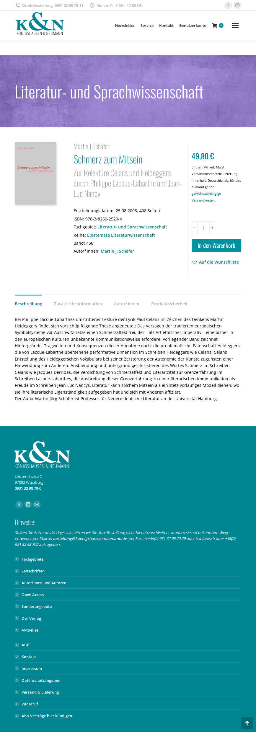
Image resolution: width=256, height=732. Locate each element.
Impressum (32, 668)
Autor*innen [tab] (126, 303)
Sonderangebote (37, 606)
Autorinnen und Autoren (44, 582)
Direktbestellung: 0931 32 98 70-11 (49, 5)
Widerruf (30, 704)
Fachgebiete (32, 559)
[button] (215, 262)
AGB (26, 644)
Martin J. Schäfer (117, 251)
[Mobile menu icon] (235, 25)
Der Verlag (31, 618)
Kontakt (29, 656)
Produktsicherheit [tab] (169, 303)
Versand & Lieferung (40, 692)
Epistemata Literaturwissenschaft (121, 235)
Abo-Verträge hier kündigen (47, 715)
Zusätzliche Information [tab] (78, 303)
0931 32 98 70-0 (28, 488)
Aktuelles (30, 630)
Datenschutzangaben (41, 680)
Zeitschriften (33, 571)
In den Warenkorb (216, 245)
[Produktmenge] (203, 227)
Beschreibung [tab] (28, 303)
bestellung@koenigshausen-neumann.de (90, 538)
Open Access (33, 594)
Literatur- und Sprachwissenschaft (132, 227)
